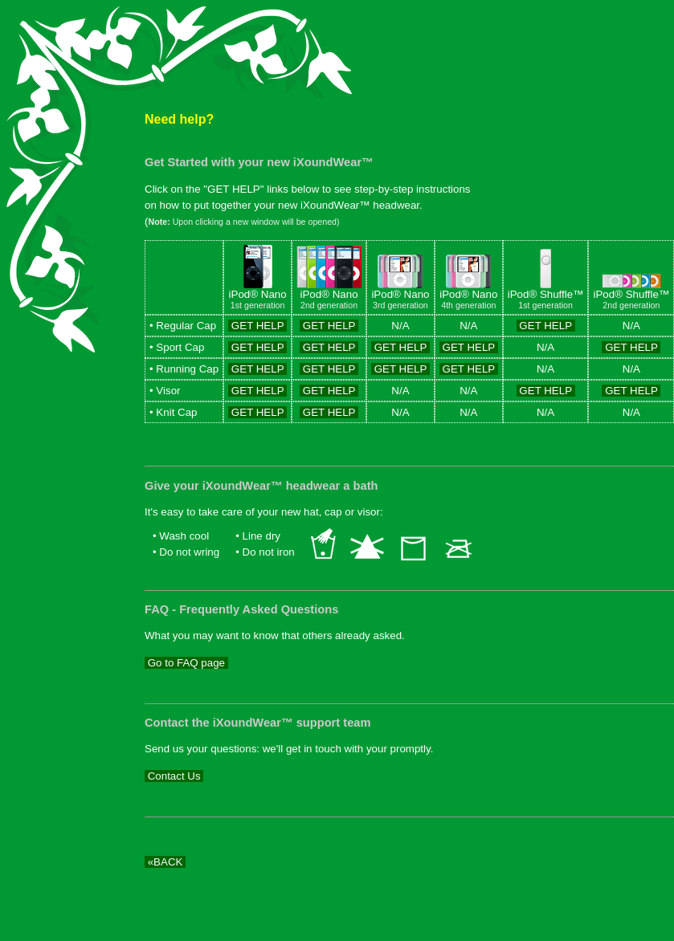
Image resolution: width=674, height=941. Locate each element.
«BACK (165, 862)
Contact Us (174, 776)
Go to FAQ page (186, 663)
